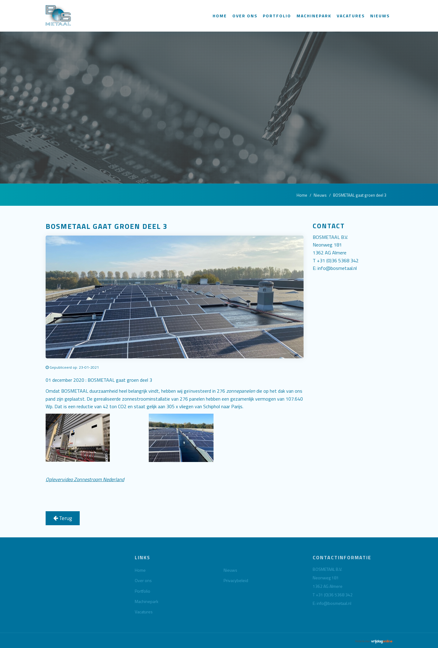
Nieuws (380, 15)
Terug (62, 518)
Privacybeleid (236, 580)
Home (220, 15)
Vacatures (351, 15)
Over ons (244, 15)
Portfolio (277, 15)
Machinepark (314, 15)
